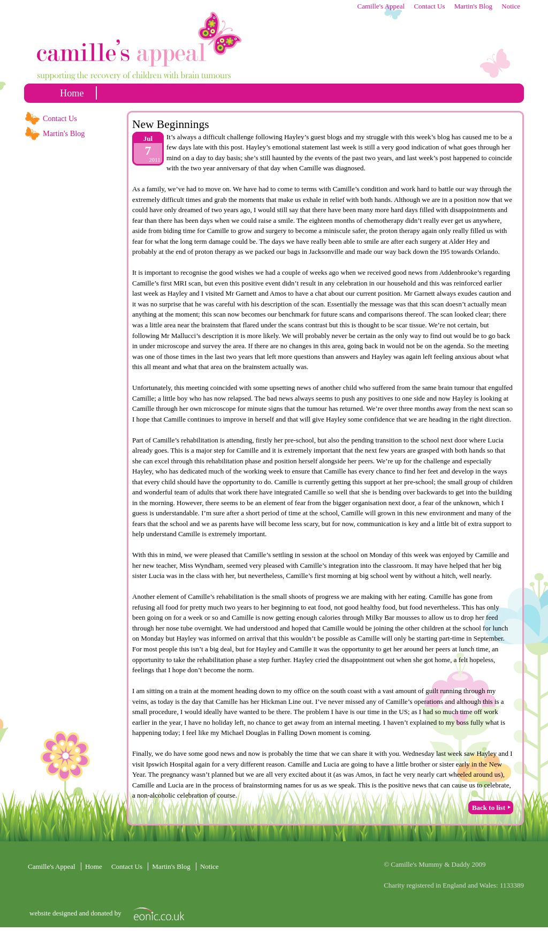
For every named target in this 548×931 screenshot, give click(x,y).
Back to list (488, 808)
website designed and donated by (76, 913)
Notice (510, 6)
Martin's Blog (473, 6)
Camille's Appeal (381, 6)
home (72, 93)
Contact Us (429, 6)
